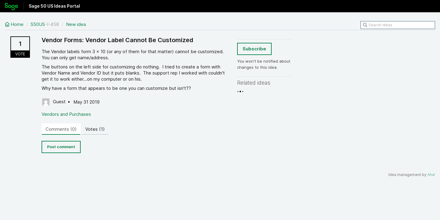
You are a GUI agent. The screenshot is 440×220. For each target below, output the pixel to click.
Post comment (61, 147)
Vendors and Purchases (66, 114)
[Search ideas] (398, 25)
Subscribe (254, 49)
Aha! (431, 174)
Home (15, 24)
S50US (38, 24)
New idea (76, 24)
